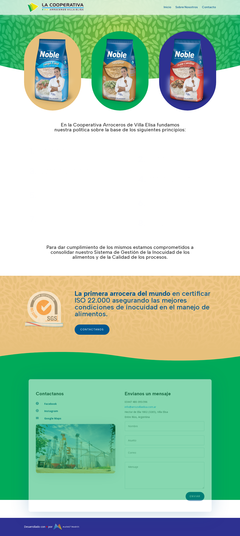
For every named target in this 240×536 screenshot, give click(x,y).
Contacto (209, 7)
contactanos (92, 329)
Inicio (167, 7)
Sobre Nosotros (186, 7)
